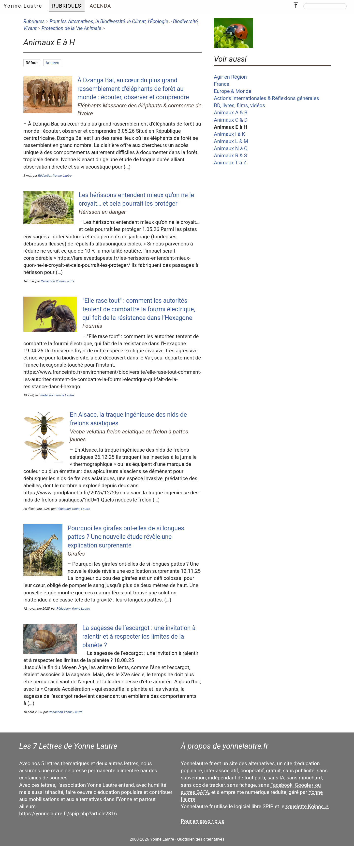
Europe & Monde (232, 91)
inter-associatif (221, 771)
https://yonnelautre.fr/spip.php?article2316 (68, 814)
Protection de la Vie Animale (71, 28)
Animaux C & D (231, 120)
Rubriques (34, 21)
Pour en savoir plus (202, 821)
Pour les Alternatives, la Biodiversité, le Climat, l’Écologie (109, 21)
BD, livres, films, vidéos (239, 105)
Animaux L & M (231, 141)
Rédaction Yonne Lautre (55, 175)
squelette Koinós (305, 806)
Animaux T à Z (230, 163)
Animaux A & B (230, 112)
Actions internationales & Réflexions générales (266, 98)
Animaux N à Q (231, 148)
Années (52, 62)
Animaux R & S (230, 155)
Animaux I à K (229, 134)
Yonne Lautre (23, 6)
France (221, 84)
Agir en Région (230, 77)
